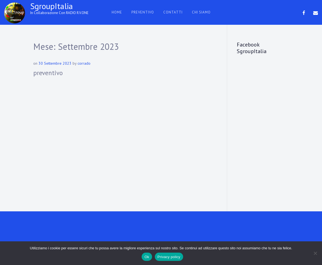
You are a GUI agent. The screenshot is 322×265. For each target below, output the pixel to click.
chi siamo (201, 12)
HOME (117, 12)
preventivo (142, 12)
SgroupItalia (51, 6)
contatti (173, 12)
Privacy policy (169, 257)
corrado (84, 63)
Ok (146, 257)
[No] (315, 253)
